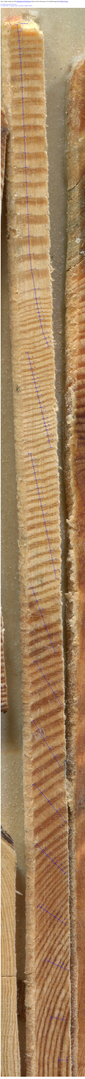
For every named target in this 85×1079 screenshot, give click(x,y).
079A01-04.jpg (63, 1)
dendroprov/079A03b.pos (24, 1)
